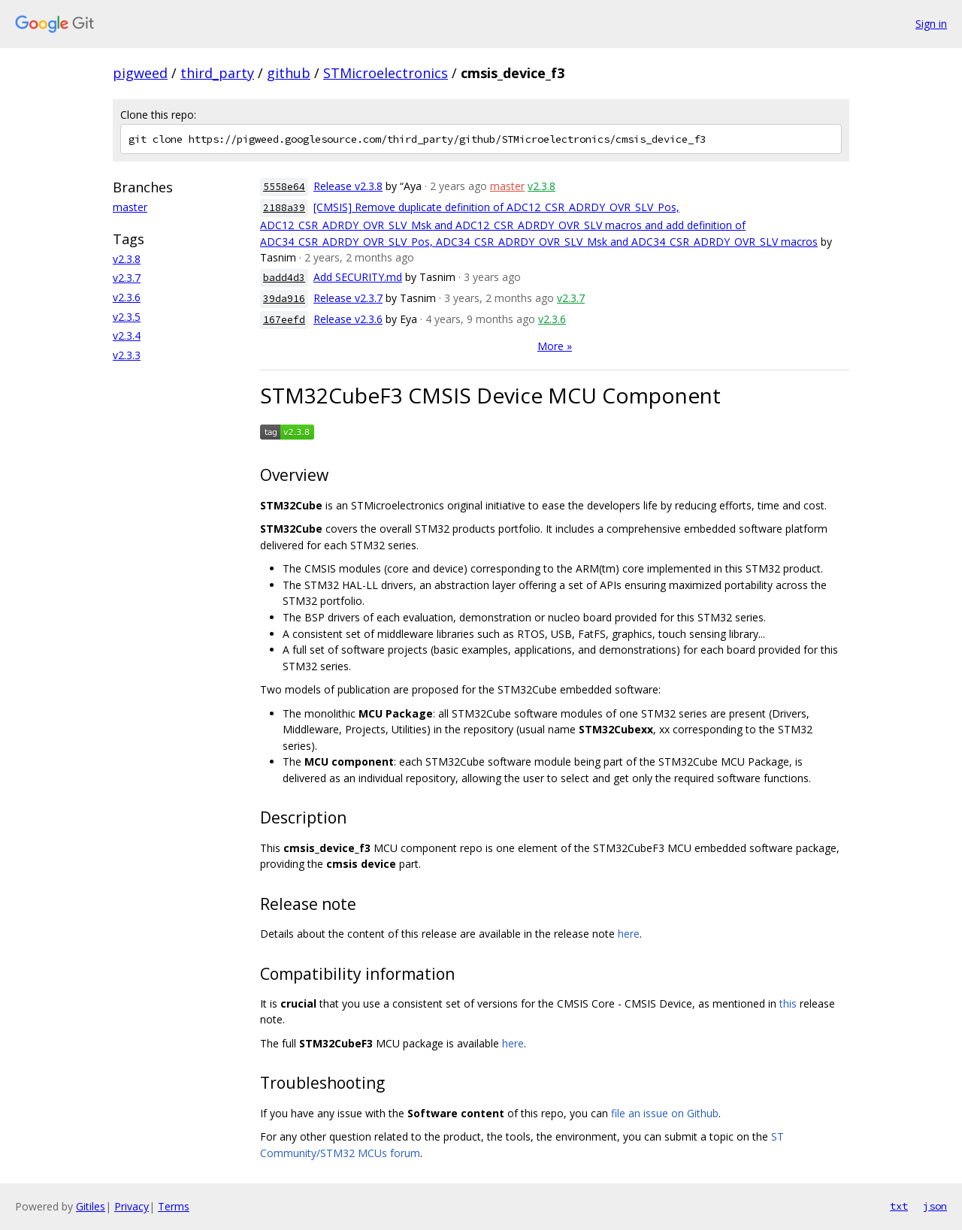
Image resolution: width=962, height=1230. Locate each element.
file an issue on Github (664, 1113)
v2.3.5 (127, 317)
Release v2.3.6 (348, 319)
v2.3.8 (127, 259)
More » (554, 346)
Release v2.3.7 (348, 298)
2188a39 (284, 207)
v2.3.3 (127, 355)
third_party (217, 73)
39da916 (284, 298)
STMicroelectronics (385, 73)
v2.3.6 (127, 297)
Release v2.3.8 (348, 186)
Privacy (131, 1206)
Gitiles (90, 1206)
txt (899, 1206)
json (935, 1206)
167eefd (284, 319)
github (288, 73)
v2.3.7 (127, 277)
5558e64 (284, 186)
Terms (173, 1206)
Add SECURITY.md (357, 277)
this (788, 1003)
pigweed (140, 73)
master (130, 207)
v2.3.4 (127, 335)
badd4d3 (284, 277)
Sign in (931, 24)
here (629, 933)
